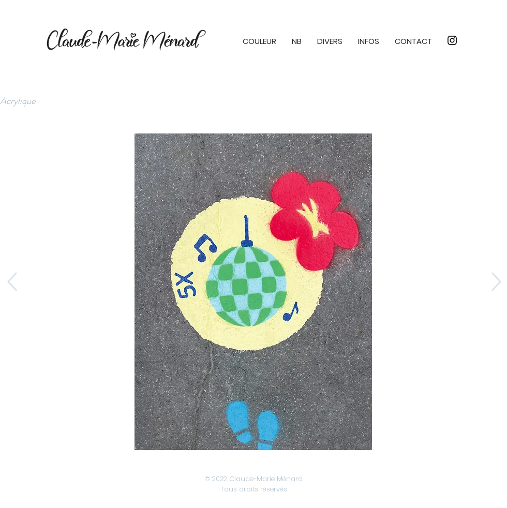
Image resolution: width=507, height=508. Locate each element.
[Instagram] (452, 40)
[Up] (11, 282)
